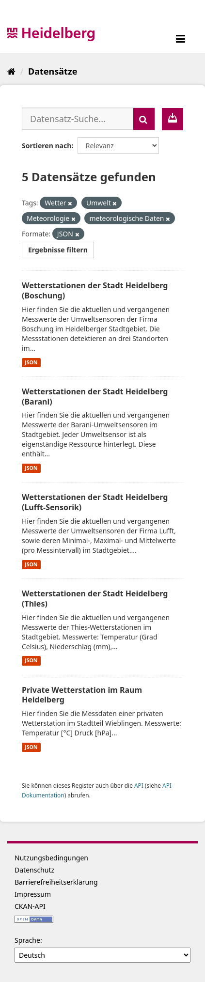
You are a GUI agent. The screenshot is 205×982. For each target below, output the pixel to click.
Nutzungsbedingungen (51, 857)
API (138, 785)
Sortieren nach (46, 145)
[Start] (11, 71)
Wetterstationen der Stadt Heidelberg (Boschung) (95, 290)
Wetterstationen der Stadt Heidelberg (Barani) (95, 396)
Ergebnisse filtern (58, 249)
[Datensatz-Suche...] (77, 119)
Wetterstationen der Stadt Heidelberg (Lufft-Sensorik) (95, 502)
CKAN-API (30, 906)
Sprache (27, 940)
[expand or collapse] (180, 38)
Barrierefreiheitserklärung (56, 882)
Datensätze (52, 71)
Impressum (33, 894)
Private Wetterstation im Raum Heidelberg (82, 695)
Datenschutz (34, 869)
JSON (31, 362)
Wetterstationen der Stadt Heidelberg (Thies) (95, 598)
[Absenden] (144, 119)
